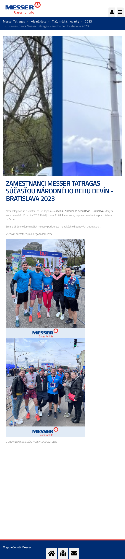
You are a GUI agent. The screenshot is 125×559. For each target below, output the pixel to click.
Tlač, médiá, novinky (65, 21)
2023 (88, 21)
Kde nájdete (38, 21)
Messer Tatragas (14, 21)
